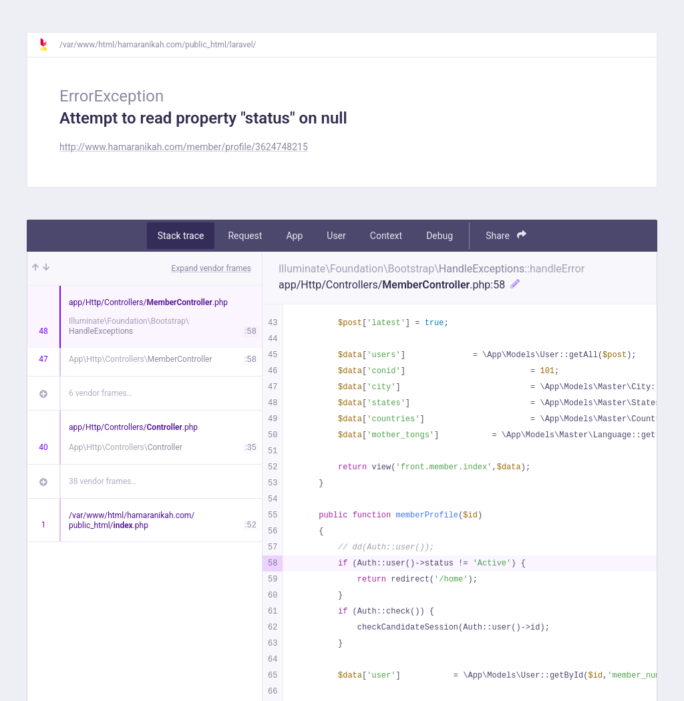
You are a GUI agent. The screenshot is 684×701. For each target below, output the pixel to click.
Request (245, 235)
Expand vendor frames (211, 268)
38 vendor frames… (102, 481)
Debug (439, 235)
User (336, 235)
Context (386, 235)
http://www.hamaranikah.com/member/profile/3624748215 (183, 147)
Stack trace (181, 235)
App (294, 235)
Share (506, 235)
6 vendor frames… (100, 393)
